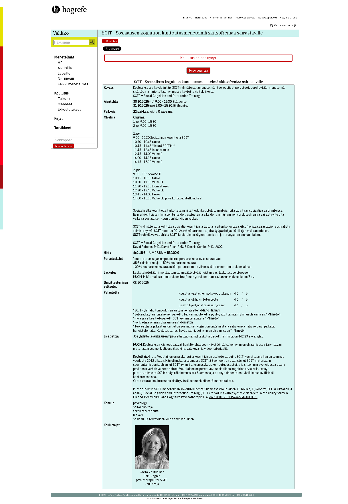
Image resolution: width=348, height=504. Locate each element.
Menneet (65, 104)
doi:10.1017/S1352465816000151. (233, 397)
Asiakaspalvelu (267, 17)
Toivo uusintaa (198, 70)
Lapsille (64, 73)
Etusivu (187, 17)
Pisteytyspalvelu (245, 17)
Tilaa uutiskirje (63, 146)
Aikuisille (65, 68)
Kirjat (58, 118)
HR (60, 62)
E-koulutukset (69, 109)
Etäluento (180, 102)
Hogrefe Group (288, 17)
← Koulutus (110, 41)
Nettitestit (201, 17)
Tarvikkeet (62, 128)
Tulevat (64, 98)
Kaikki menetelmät (73, 84)
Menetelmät (64, 57)
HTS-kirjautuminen (221, 17)
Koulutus (61, 93)
